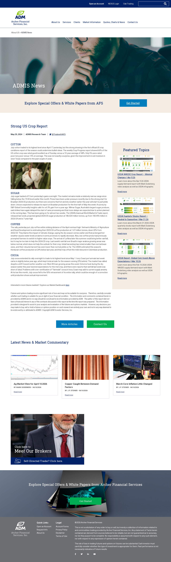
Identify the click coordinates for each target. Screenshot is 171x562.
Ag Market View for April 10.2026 (30, 384)
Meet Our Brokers (33, 449)
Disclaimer (60, 533)
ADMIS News (26, 32)
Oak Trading (128, 4)
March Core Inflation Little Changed (134, 384)
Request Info (42, 530)
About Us (40, 533)
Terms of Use (61, 536)
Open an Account (96, 4)
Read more (122, 192)
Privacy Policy (61, 530)
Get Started (133, 103)
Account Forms (62, 526)
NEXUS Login (113, 4)
